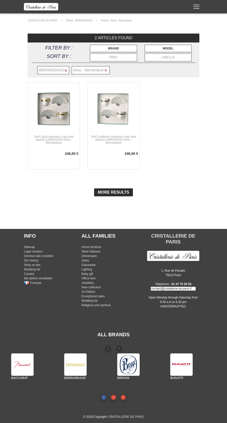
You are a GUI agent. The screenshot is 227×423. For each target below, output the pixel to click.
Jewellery (88, 283)
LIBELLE (168, 57)
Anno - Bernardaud (121, 20)
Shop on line (32, 265)
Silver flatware (91, 251)
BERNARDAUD (84, 20)
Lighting (87, 269)
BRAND (113, 48)
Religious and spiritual (96, 305)
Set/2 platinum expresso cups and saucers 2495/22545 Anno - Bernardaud (113, 139)
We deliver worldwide (38, 278)
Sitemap (29, 247)
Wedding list (32, 269)
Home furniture (91, 247)
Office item (89, 278)
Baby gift (87, 274)
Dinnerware (89, 256)
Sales (85, 260)
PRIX (114, 57)
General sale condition (39, 256)
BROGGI (123, 378)
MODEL (168, 48)
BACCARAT (19, 378)
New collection (91, 287)
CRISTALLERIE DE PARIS (42, 20)
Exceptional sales (93, 296)
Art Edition (88, 292)
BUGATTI (176, 378)
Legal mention (33, 251)
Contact (29, 274)
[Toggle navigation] (196, 7)
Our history (31, 260)
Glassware (89, 265)
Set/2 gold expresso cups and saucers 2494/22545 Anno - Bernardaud (53, 139)
